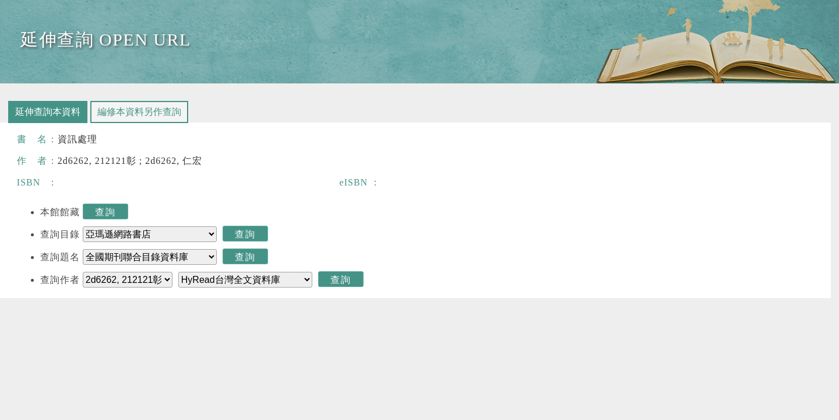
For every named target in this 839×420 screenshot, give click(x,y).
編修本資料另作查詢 (139, 112)
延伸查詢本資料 (47, 112)
